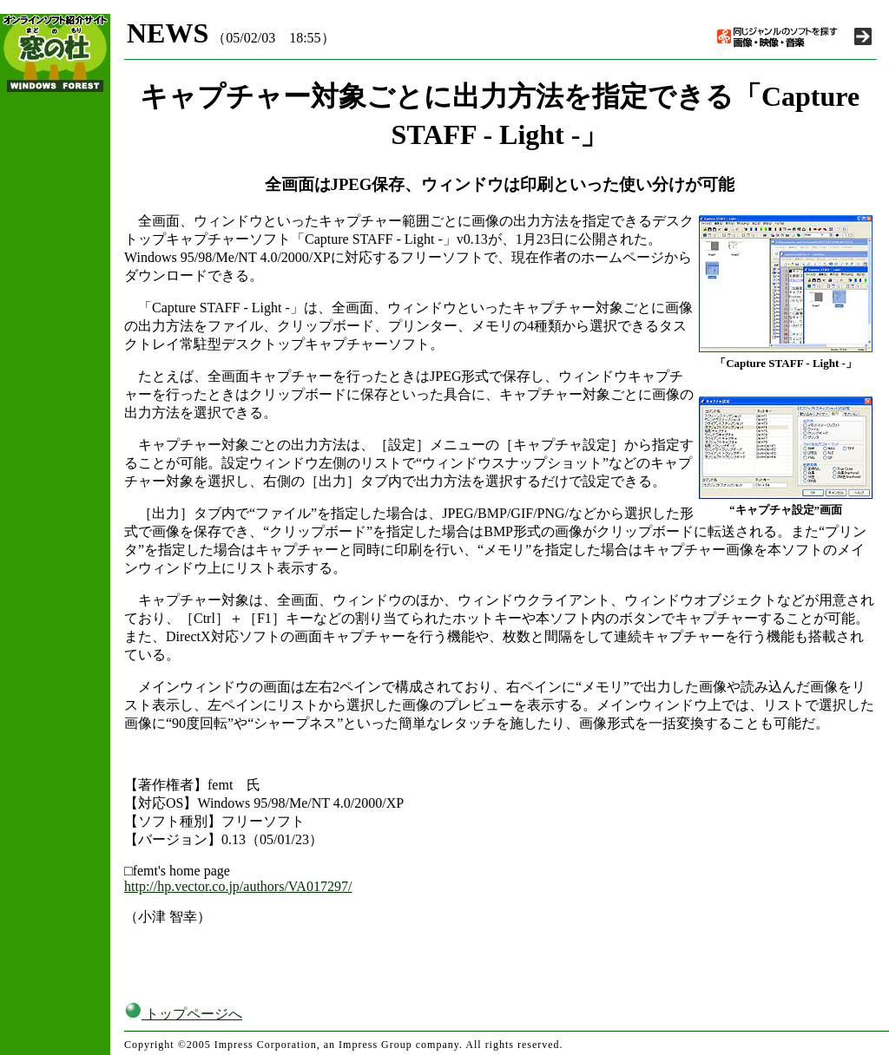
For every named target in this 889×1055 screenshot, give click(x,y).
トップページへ (183, 1013)
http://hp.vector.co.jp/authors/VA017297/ (238, 886)
